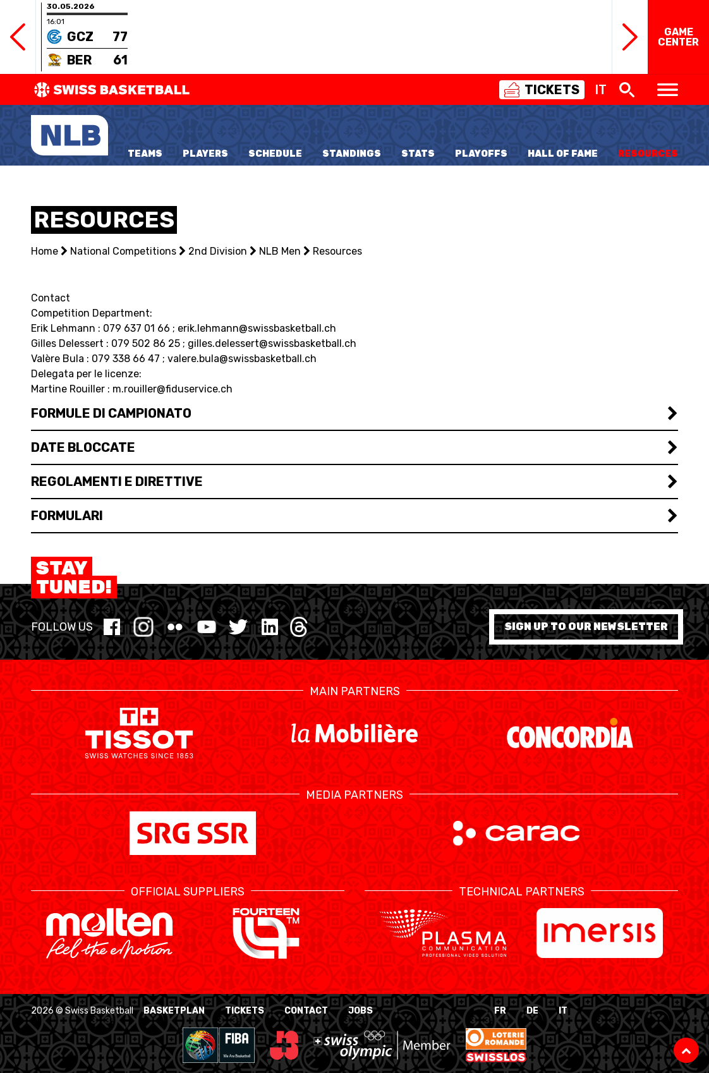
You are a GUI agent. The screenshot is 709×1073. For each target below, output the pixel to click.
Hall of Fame (563, 154)
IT (563, 1010)
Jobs (360, 1010)
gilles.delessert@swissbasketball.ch (272, 343)
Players (205, 154)
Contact (306, 1010)
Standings (351, 154)
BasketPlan (174, 1010)
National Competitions (123, 251)
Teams (145, 154)
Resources (648, 154)
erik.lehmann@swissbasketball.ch (257, 328)
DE (532, 1010)
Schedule (275, 154)
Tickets (244, 1010)
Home (44, 251)
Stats (418, 154)
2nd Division (217, 251)
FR (500, 1010)
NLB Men (280, 251)
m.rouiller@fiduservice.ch (172, 389)
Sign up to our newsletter (586, 627)
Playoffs (481, 154)
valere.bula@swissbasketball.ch (242, 359)
